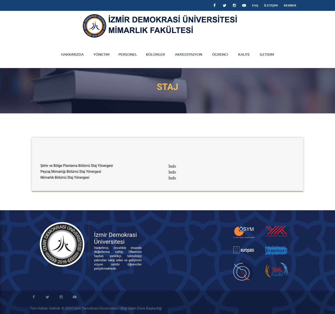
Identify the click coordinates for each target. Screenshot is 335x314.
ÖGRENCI (220, 54)
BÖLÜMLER (155, 54)
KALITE (244, 54)
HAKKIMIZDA (72, 54)
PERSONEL (127, 54)
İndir (172, 166)
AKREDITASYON (188, 54)
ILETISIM (267, 54)
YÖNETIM (101, 54)
